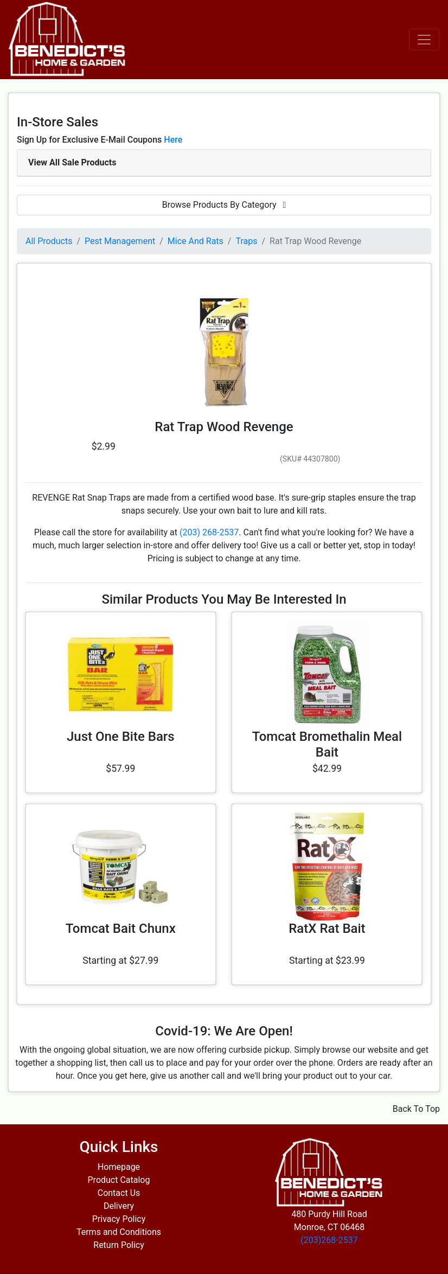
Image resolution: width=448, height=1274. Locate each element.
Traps (246, 241)
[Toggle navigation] (424, 39)
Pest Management (120, 241)
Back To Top (416, 1109)
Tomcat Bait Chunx (121, 928)
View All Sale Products (72, 162)
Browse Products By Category (224, 205)
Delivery (119, 1206)
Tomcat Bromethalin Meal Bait (327, 744)
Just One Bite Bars (121, 736)
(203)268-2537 (328, 1240)
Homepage (119, 1167)
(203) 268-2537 (209, 532)
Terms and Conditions (118, 1232)
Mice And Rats (195, 241)
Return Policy (118, 1245)
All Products (48, 241)
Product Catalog (119, 1180)
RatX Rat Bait (327, 928)
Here (173, 140)
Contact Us (119, 1193)
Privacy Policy (119, 1219)
